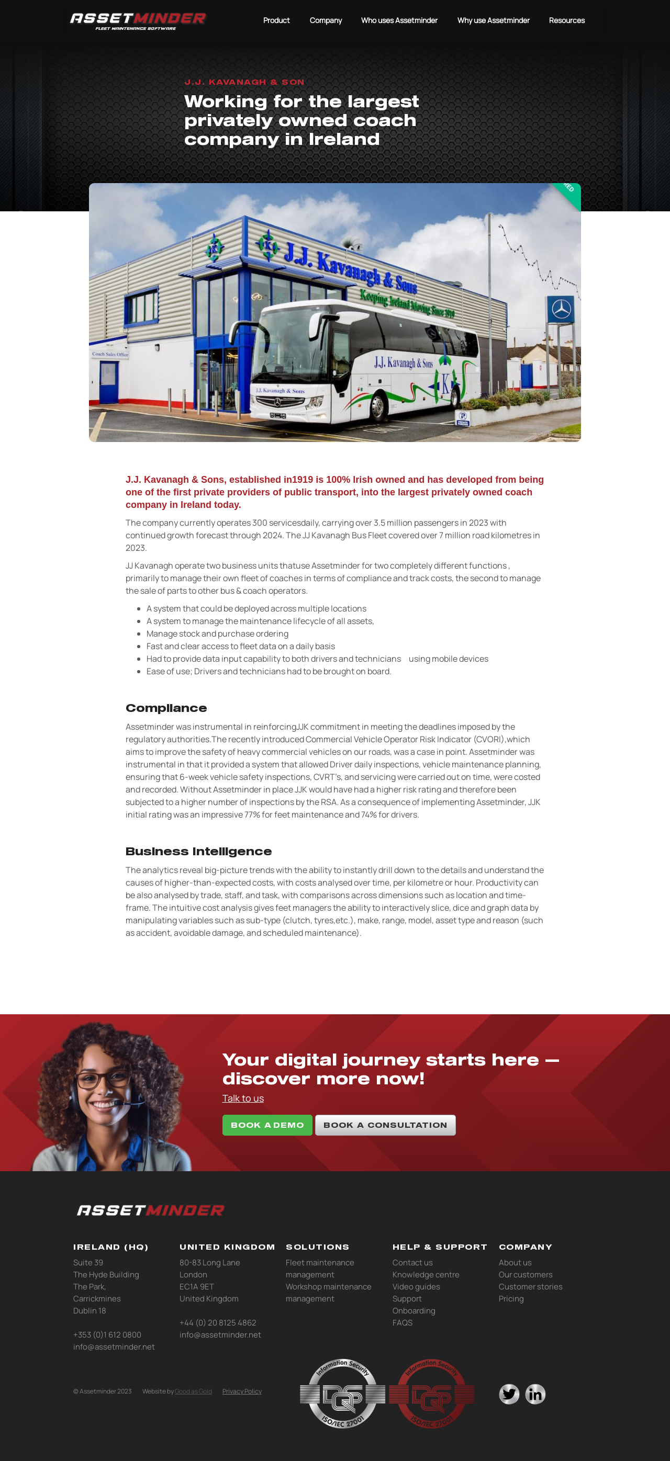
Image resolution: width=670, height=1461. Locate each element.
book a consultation (385, 1124)
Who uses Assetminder (399, 20)
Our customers (526, 1274)
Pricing (511, 1298)
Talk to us (243, 1098)
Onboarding (414, 1310)
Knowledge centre (426, 1274)
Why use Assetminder (493, 20)
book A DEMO (267, 1124)
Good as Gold (193, 1391)
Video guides (416, 1286)
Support (407, 1298)
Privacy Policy (242, 1391)
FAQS (402, 1322)
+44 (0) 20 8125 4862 (218, 1322)
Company (326, 20)
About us (515, 1262)
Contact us (413, 1262)
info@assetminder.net (114, 1346)
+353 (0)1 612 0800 (107, 1334)
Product (276, 20)
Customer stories (531, 1286)
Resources (567, 20)
